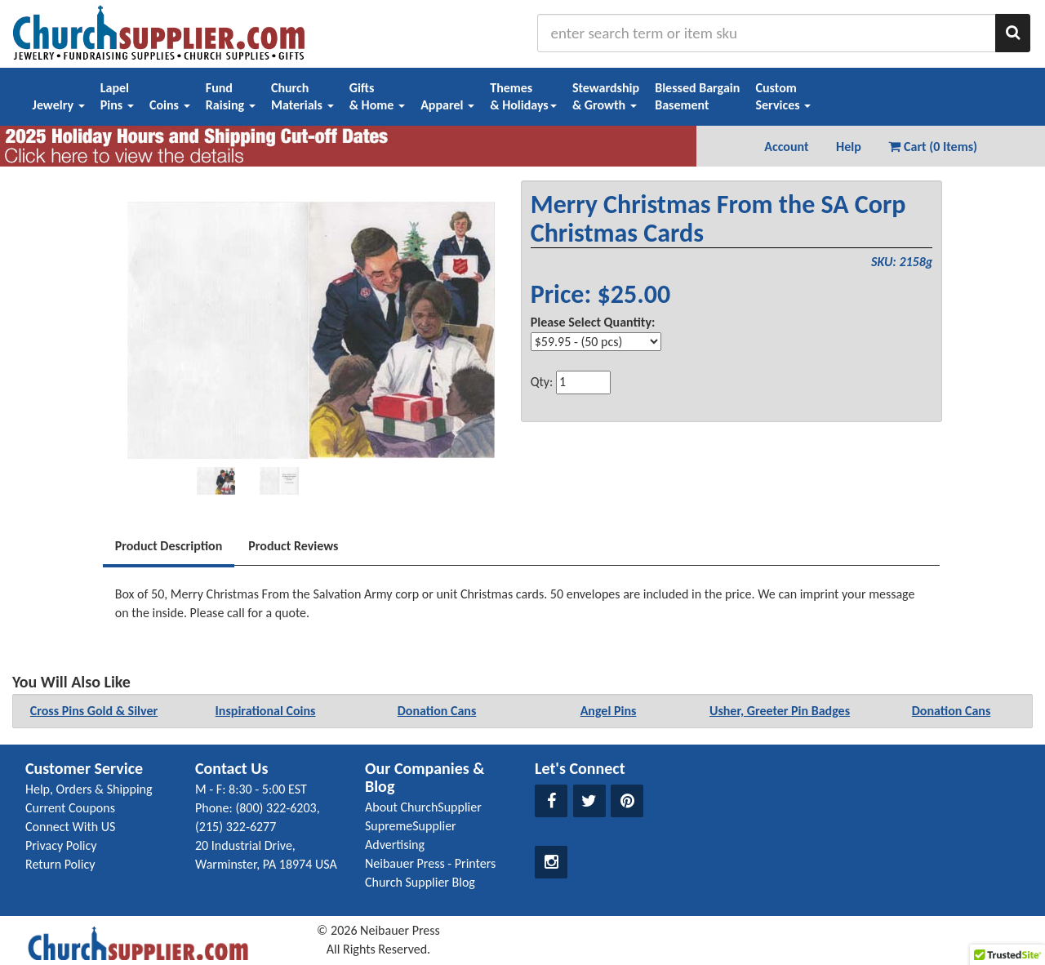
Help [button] (848, 146)
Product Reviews (293, 546)
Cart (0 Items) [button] (932, 146)
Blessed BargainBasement (697, 96)
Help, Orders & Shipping (89, 789)
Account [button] (786, 146)
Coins (169, 105)
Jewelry (59, 105)
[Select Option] (596, 341)
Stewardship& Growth (605, 96)
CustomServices (783, 96)
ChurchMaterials (302, 96)
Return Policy (60, 864)
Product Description (169, 546)
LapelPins (117, 96)
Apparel (447, 105)
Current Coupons (70, 808)
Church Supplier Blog (420, 882)
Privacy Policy (61, 845)
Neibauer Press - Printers (430, 863)
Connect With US (70, 826)
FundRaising (231, 96)
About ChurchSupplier (423, 807)
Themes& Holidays (523, 96)
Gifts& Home (377, 96)
